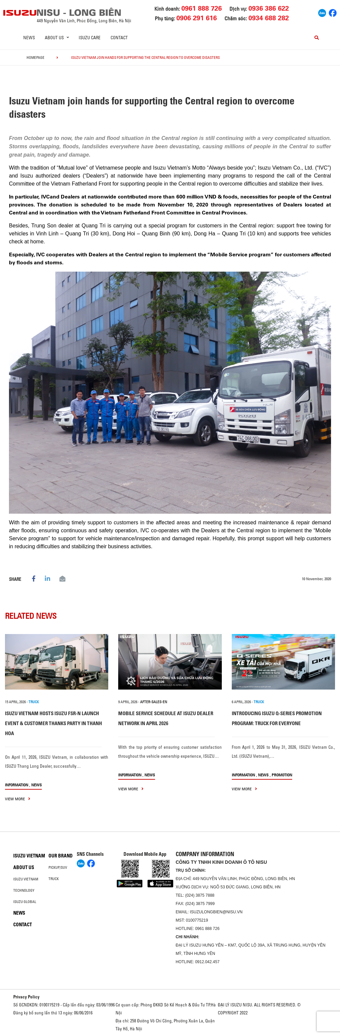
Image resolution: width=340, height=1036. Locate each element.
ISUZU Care (90, 37)
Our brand (60, 856)
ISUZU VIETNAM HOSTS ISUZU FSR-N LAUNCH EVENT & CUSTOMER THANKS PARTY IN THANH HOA (53, 723)
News (29, 37)
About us (23, 867)
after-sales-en (153, 702)
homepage (35, 57)
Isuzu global (24, 901)
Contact (119, 37)
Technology (24, 890)
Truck (53, 878)
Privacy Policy (26, 996)
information (16, 784)
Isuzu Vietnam (29, 856)
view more (17, 798)
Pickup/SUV (57, 867)
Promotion (282, 774)
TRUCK (34, 702)
